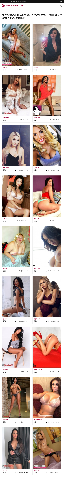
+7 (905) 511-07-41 (21, 68)
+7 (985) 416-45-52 (21, 264)
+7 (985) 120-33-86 (21, 461)
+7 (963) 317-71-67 (21, 166)
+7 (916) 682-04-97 (21, 215)
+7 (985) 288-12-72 (51, 412)
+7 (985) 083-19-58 (21, 117)
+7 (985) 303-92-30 (51, 215)
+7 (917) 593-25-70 (21, 363)
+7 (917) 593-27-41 (51, 68)
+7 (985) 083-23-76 (51, 363)
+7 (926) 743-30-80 (51, 117)
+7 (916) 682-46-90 (21, 412)
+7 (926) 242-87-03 (51, 461)
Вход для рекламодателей (19, 1)
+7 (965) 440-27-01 (21, 314)
